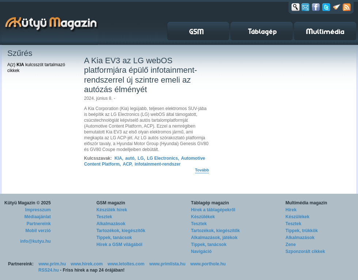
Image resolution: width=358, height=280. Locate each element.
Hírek (291, 209)
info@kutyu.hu (35, 241)
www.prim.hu (52, 263)
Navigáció (201, 251)
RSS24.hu (48, 270)
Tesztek (104, 216)
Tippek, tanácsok (114, 237)
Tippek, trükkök (302, 230)
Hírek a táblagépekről (213, 209)
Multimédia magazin (306, 202)
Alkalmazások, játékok (214, 237)
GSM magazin (110, 202)
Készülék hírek (111, 209)
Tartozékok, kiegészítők (120, 230)
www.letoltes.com (126, 263)
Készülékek (203, 216)
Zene (291, 244)
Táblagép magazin (210, 202)
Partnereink (39, 223)
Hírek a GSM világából (119, 244)
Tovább (202, 170)
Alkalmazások (110, 223)
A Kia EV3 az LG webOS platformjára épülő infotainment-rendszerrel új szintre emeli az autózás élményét (140, 75)
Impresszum (38, 209)
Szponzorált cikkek (305, 251)
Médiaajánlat (37, 216)
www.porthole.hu (208, 263)
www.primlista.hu (167, 263)
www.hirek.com (87, 263)
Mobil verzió (38, 230)
